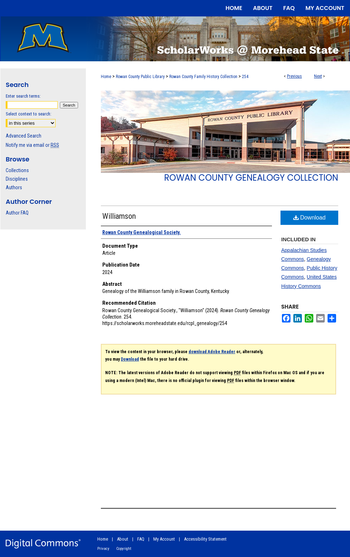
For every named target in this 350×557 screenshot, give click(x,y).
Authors (14, 187)
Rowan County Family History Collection (203, 76)
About (122, 539)
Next (318, 76)
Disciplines (17, 179)
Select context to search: (28, 114)
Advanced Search (23, 136)
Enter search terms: (23, 96)
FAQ (140, 539)
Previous (294, 76)
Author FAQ (17, 213)
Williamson (119, 216)
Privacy (103, 548)
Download (309, 218)
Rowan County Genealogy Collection (251, 178)
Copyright (123, 548)
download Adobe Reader (212, 351)
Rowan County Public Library (140, 76)
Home (106, 76)
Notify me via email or (32, 145)
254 (245, 76)
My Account (164, 539)
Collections (17, 170)
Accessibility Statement (205, 539)
